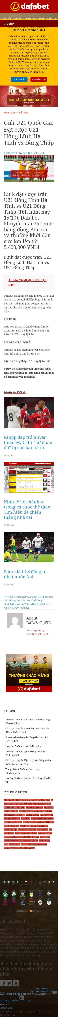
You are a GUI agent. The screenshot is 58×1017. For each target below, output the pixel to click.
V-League (39, 844)
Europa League (32, 815)
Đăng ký (19, 79)
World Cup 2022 (27, 848)
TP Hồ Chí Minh (28, 844)
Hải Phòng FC (37, 818)
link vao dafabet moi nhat (26, 833)
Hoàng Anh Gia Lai (12, 818)
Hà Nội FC (25, 818)
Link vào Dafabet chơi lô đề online (23, 746)
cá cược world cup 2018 (36, 804)
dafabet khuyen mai (34, 807)
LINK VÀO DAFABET (12, 18)
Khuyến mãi (39, 79)
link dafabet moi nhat (27, 829)
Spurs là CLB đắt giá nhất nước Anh (24, 574)
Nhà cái (52, 18)
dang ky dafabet (18, 815)
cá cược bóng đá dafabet (39, 800)
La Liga (14, 829)
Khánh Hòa (25, 826)
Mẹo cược (9, 112)
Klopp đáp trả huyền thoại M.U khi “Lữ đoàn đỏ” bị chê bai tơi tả (28, 442)
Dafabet (11, 807)
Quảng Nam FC (20, 837)
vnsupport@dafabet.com (15, 993)
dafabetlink (49, 807)
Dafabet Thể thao (27, 811)
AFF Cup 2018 (10, 800)
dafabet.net (20, 807)
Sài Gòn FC (16, 840)
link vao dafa (42, 829)
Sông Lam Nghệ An (29, 840)
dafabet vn (40, 811)
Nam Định (42, 833)
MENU (10, 23)
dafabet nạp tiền (11, 811)
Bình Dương (22, 800)
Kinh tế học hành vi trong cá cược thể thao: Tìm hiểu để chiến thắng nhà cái (28, 509)
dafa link (48, 811)
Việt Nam (15, 848)
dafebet (7, 815)
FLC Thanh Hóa (46, 815)
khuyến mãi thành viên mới (35, 822)
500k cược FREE (35, 18)
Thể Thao (22, 112)
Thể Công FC (14, 844)
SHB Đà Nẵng (33, 837)
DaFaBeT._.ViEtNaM (33, 153)
